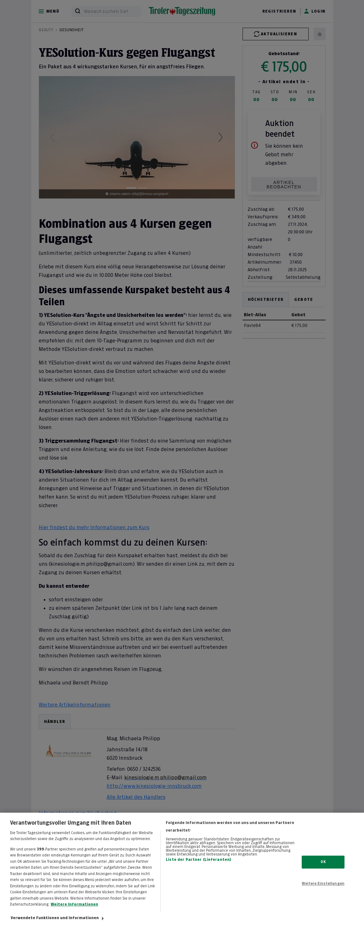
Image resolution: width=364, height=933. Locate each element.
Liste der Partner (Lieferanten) (198, 866)
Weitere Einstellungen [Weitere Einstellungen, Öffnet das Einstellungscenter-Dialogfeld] (323, 891)
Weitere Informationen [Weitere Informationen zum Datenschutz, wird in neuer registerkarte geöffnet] (74, 911)
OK (323, 869)
